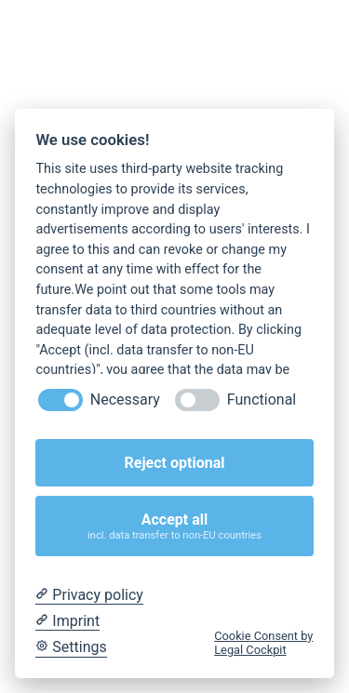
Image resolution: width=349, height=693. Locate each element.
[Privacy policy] (88, 595)
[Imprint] (67, 621)
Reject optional (175, 463)
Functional (261, 399)
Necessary (125, 399)
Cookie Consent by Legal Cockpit (263, 643)
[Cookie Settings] (70, 647)
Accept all (175, 526)
